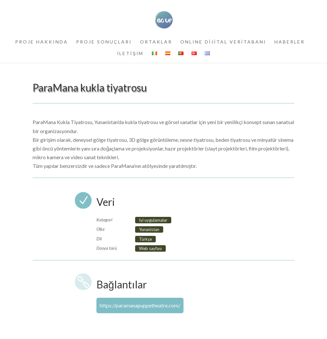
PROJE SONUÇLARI (104, 42)
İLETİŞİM (130, 53)
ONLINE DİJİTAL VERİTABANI (223, 42)
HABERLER (289, 42)
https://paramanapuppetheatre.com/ (140, 305)
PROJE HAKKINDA (41, 42)
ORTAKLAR (156, 42)
